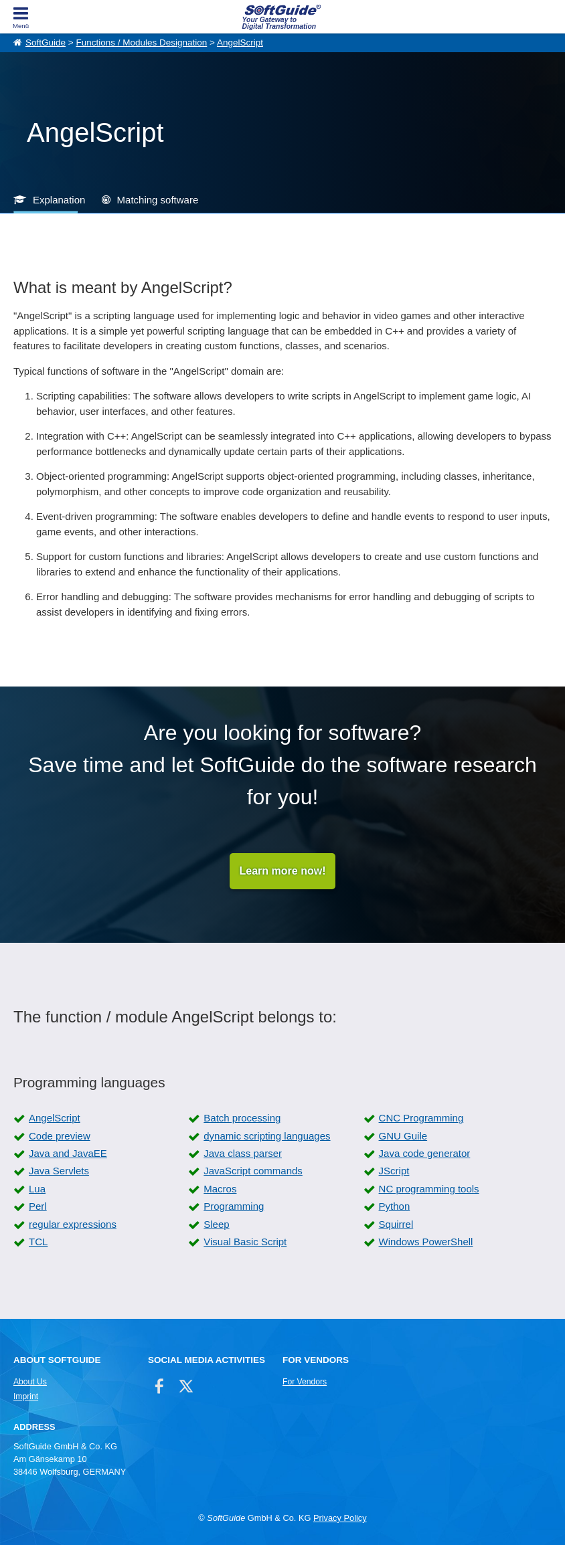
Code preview (59, 1136)
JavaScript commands (253, 1170)
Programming (234, 1206)
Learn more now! (283, 871)
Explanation (59, 199)
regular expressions (72, 1224)
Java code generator (425, 1153)
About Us (30, 1381)
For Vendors (304, 1381)
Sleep (216, 1224)
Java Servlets (59, 1170)
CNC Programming (421, 1117)
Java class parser (243, 1153)
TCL (38, 1241)
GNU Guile (403, 1136)
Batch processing (242, 1117)
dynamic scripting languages (267, 1136)
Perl (38, 1206)
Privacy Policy (340, 1518)
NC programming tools (429, 1188)
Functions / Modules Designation (141, 42)
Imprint (25, 1396)
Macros (220, 1188)
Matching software (158, 199)
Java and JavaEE (68, 1153)
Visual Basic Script (245, 1241)
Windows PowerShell (426, 1241)
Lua (37, 1188)
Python (394, 1206)
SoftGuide (45, 42)
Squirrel (396, 1224)
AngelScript (240, 42)
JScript (394, 1170)
